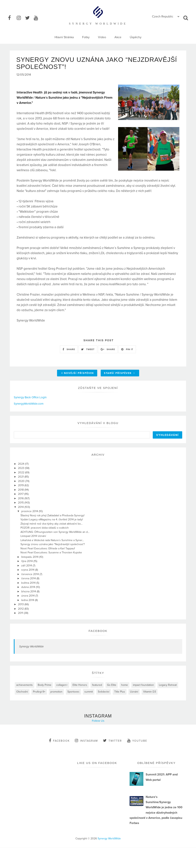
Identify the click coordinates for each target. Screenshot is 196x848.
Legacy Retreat (168, 685)
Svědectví (103, 691)
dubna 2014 (28, 587)
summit (88, 691)
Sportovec (73, 691)
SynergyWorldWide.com (28, 404)
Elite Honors (80, 685)
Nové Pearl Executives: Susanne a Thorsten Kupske (51, 553)
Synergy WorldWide (31, 646)
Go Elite (111, 685)
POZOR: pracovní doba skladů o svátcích (44, 528)
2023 (21, 468)
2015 (21, 503)
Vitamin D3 (149, 691)
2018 (21, 490)
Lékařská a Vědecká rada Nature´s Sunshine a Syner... (52, 540)
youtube (137, 741)
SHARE (69, 349)
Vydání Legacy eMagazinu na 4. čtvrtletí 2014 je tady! (51, 520)
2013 (21, 604)
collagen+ (62, 685)
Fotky (86, 37)
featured (97, 685)
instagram (86, 741)
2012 (21, 609)
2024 (21, 464)
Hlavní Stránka (64, 37)
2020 (21, 481)
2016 (21, 498)
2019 (21, 485)
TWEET (88, 349)
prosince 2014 (30, 511)
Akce (117, 37)
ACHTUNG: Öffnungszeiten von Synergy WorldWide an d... (54, 532)
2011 (21, 613)
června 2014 (29, 578)
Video (102, 37)
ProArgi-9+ (39, 691)
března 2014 (29, 591)
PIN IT (127, 349)
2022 (21, 472)
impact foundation (143, 685)
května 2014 (28, 583)
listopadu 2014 (30, 557)
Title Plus (119, 691)
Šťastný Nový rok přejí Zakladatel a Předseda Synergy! (52, 515)
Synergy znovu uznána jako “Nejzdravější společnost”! (52, 544)
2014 (21, 507)
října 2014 (27, 561)
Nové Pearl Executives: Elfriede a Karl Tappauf (47, 548)
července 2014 (30, 574)
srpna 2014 (28, 570)
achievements (24, 685)
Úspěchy (135, 37)
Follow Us (98, 721)
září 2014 (27, 565)
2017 (21, 494)
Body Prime (44, 685)
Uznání (134, 691)
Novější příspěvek (77, 373)
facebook (59, 741)
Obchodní (22, 691)
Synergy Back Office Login (30, 397)
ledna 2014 (28, 600)
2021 (21, 477)
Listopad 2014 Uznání (33, 536)
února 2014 (28, 596)
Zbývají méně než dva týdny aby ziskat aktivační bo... (51, 524)
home (124, 685)
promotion (56, 691)
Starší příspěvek (119, 373)
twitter (112, 741)
